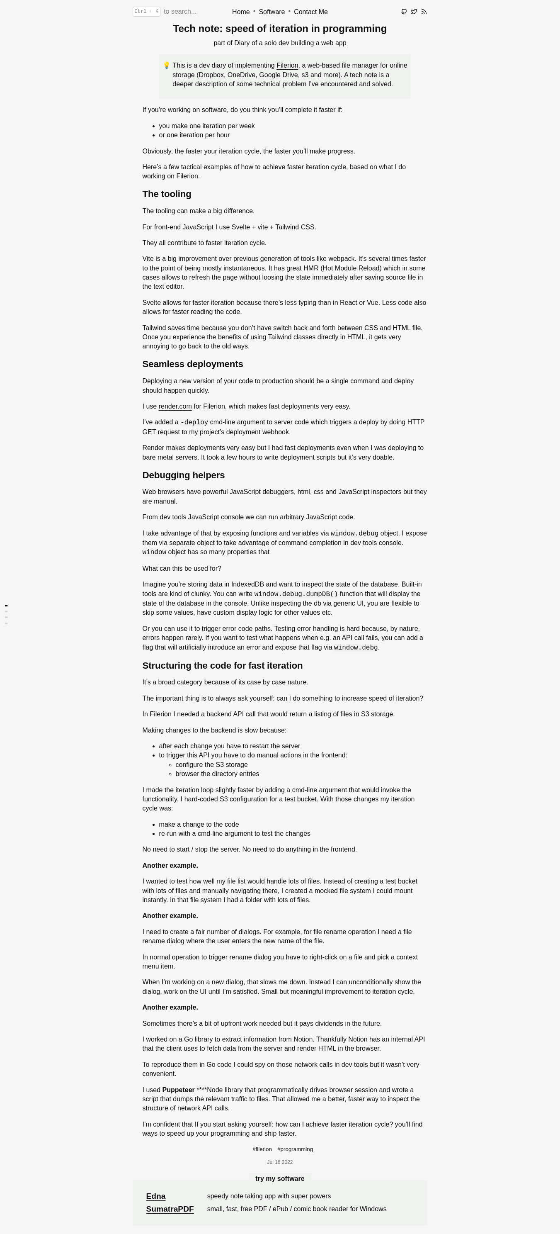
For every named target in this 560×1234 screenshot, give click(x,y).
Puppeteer (178, 1089)
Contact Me (311, 11)
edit (401, 27)
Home (241, 11)
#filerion (262, 1149)
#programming (295, 1149)
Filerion (287, 65)
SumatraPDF (170, 1209)
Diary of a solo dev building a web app (290, 42)
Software (272, 11)
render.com (175, 406)
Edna (156, 1196)
